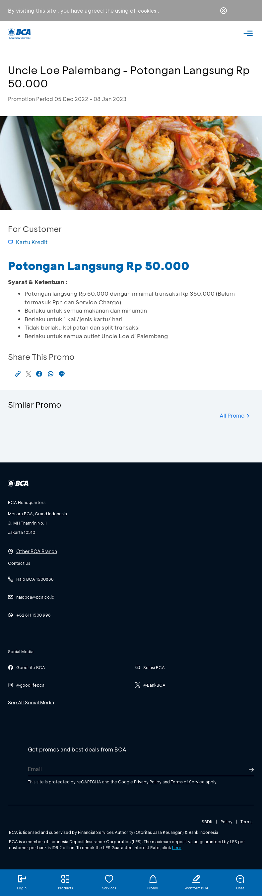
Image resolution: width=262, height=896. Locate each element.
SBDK (207, 821)
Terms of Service (188, 781)
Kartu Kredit (28, 242)
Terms (246, 821)
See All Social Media (31, 702)
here (176, 847)
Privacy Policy (148, 781)
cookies (147, 11)
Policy (226, 821)
